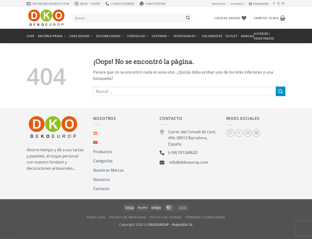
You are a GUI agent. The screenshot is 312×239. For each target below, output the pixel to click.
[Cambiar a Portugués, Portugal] (95, 142)
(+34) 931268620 (182, 152)
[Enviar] (188, 18)
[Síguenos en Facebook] (273, 3)
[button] (259, 3)
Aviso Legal (96, 217)
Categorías (103, 160)
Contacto (237, 3)
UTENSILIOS (137, 36)
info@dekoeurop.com (188, 162)
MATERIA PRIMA (52, 36)
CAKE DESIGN (81, 36)
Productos (102, 151)
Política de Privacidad (127, 217)
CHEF (31, 36)
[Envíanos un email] (283, 3)
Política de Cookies (166, 217)
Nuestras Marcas (108, 170)
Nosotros (218, 3)
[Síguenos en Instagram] (278, 3)
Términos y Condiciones (205, 217)
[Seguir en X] (239, 133)
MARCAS (247, 36)
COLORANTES (212, 36)
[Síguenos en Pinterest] (256, 133)
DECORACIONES (110, 36)
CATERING (161, 36)
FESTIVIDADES (185, 36)
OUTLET (231, 36)
